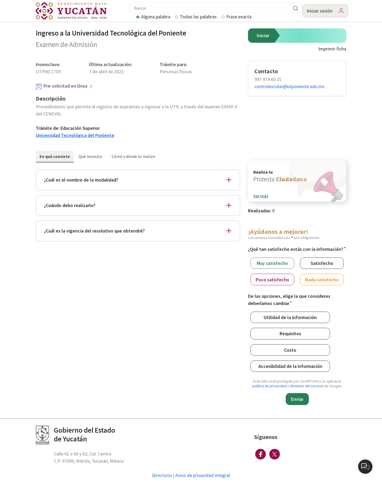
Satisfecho (322, 263)
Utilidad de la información (290, 317)
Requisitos (290, 333)
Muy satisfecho (272, 263)
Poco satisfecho (272, 279)
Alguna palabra (155, 17)
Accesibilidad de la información (290, 366)
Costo (290, 349)
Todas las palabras (198, 17)
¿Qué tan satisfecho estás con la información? (295, 249)
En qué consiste (55, 156)
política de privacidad (269, 386)
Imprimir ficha (332, 49)
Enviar (297, 399)
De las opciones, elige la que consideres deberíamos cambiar (289, 299)
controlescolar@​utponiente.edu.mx (289, 86)
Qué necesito (90, 156)
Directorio (162, 475)
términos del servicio (307, 386)
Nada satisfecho (322, 279)
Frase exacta (238, 17)
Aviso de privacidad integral (202, 475)
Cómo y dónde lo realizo (133, 156)
